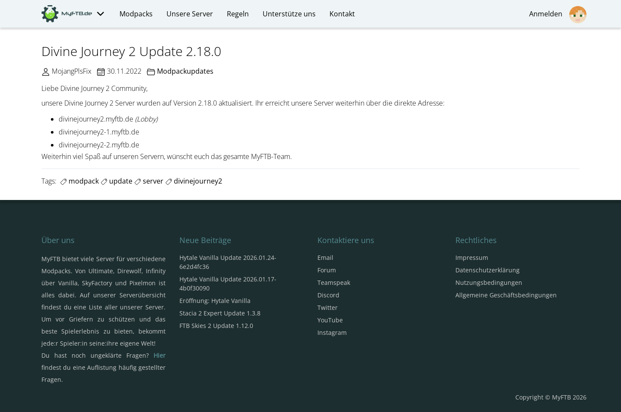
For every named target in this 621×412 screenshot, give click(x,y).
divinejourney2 (193, 181)
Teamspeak (333, 282)
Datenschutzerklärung (487, 270)
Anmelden (557, 14)
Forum (326, 270)
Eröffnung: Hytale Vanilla (215, 301)
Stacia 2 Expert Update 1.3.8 (219, 313)
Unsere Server (189, 14)
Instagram (332, 332)
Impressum (471, 257)
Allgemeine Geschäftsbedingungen (506, 295)
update (116, 181)
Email (325, 257)
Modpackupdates (185, 71)
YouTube (330, 320)
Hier (160, 355)
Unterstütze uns (289, 14)
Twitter (327, 307)
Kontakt (342, 14)
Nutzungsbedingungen (488, 282)
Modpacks (136, 14)
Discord (328, 295)
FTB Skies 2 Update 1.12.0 (216, 325)
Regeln (238, 14)
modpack (79, 181)
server (148, 181)
